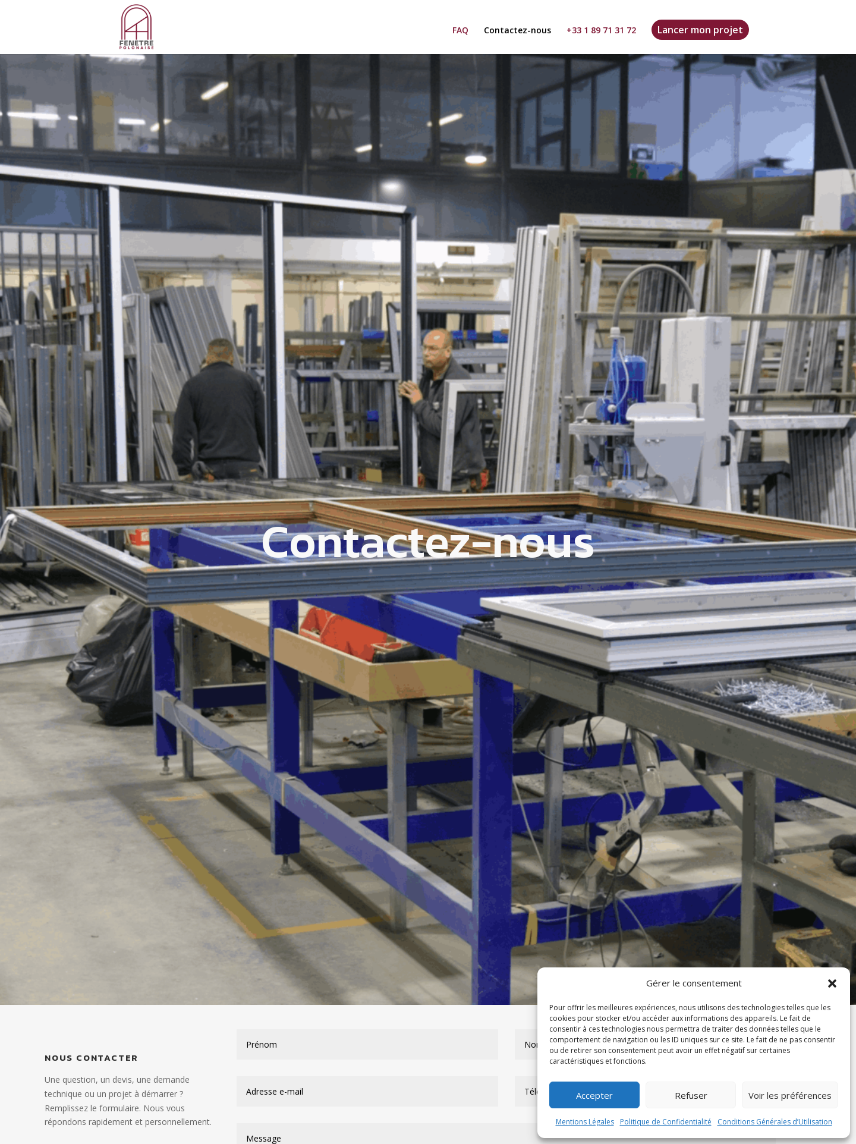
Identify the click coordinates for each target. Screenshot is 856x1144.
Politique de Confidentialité (666, 1122)
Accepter (594, 1095)
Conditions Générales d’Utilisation (774, 1122)
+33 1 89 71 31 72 (601, 31)
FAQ (460, 31)
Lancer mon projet (700, 29)
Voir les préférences (790, 1095)
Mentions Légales (585, 1122)
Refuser (691, 1095)
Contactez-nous (517, 31)
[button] (832, 983)
